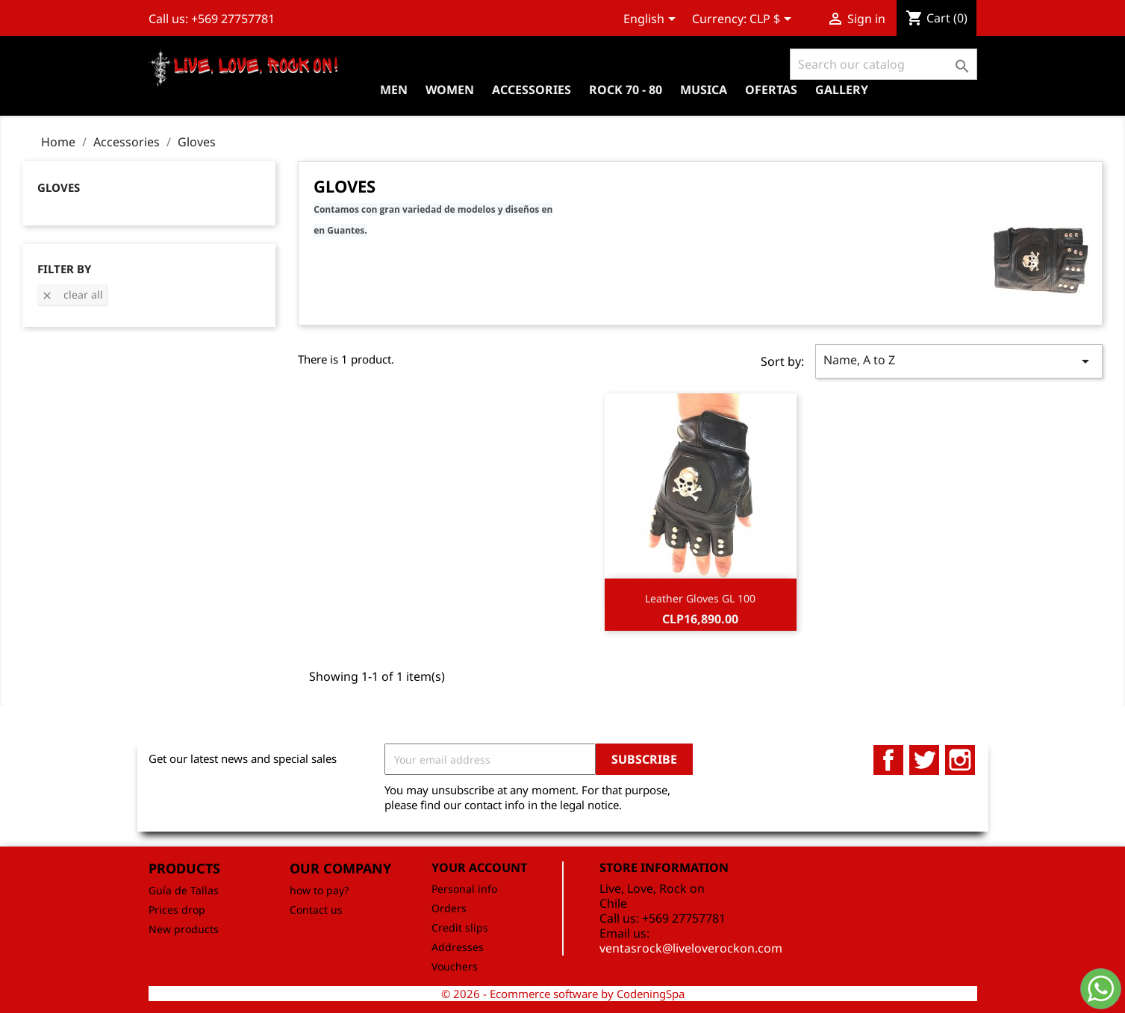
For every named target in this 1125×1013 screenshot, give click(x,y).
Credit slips (459, 927)
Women (450, 89)
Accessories (531, 89)
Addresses (457, 947)
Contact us (316, 910)
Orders (449, 908)
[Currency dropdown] (773, 20)
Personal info (464, 889)
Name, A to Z (958, 361)
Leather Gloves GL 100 (700, 598)
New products (184, 929)
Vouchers (454, 966)
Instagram (960, 760)
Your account (479, 867)
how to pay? (319, 890)
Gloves (58, 187)
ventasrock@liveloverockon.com (690, 948)
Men (394, 89)
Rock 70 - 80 (625, 89)
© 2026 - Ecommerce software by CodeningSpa (563, 993)
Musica (703, 89)
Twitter (924, 760)
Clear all (72, 294)
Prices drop (177, 910)
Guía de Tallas (184, 890)
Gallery (841, 89)
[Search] (883, 64)
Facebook (888, 760)
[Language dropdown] (652, 20)
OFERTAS (771, 89)
